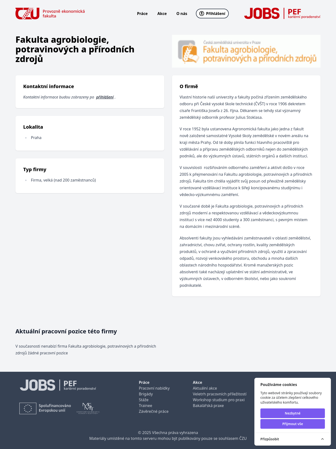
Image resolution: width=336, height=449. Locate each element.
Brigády (146, 394)
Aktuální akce (205, 388)
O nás (181, 13)
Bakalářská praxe (208, 405)
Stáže (144, 399)
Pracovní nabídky (154, 388)
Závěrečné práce (154, 411)
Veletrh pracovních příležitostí (219, 394)
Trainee (145, 405)
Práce (142, 13)
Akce (162, 13)
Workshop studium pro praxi (219, 399)
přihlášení (105, 97)
